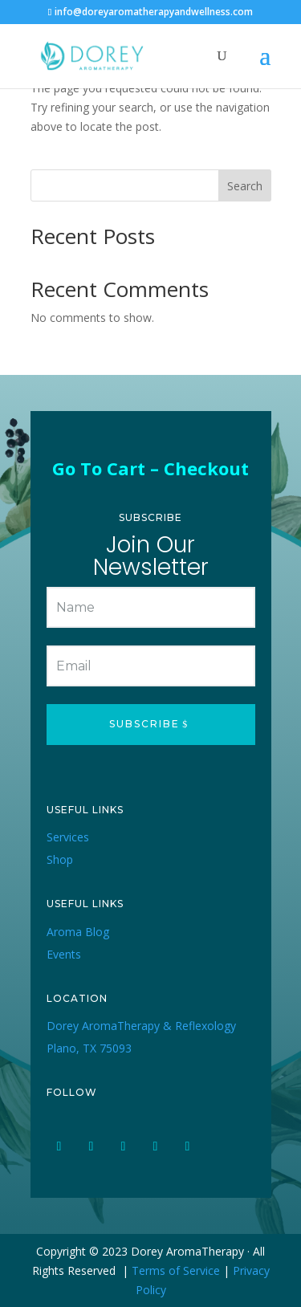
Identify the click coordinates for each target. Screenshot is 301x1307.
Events (64, 954)
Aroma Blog (78, 931)
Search (244, 185)
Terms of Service (176, 1270)
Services (68, 837)
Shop (60, 859)
